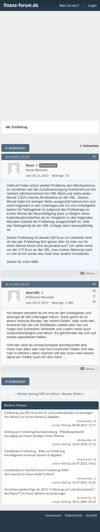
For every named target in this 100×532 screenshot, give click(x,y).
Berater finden (72, 394)
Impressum (53, 515)
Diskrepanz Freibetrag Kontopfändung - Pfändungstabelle (44, 432)
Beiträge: (58, 175)
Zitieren (88, 273)
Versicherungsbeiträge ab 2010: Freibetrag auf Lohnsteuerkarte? (49, 489)
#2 (94, 284)
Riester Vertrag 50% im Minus (38, 394)
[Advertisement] (50, 66)
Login (92, 5)
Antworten (15, 148)
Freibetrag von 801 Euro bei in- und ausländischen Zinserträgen (48, 413)
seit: (29, 175)
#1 (94, 157)
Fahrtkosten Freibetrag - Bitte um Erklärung (34, 451)
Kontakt (91, 515)
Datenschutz (73, 515)
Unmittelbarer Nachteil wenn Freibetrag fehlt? (36, 470)
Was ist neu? (69, 5)
